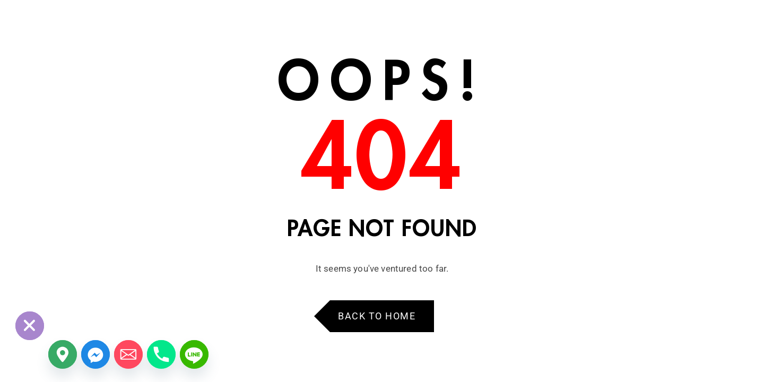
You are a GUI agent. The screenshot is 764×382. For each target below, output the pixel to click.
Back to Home (376, 316)
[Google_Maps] (62, 354)
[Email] (128, 354)
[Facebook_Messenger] (95, 354)
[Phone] (161, 354)
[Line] (194, 354)
